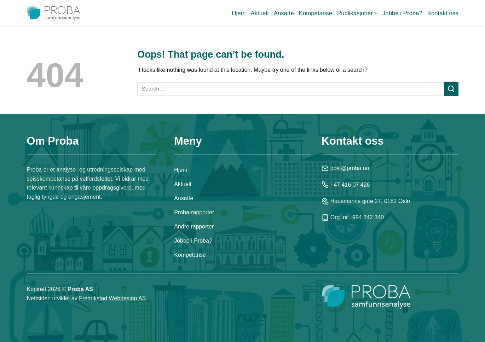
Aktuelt (260, 13)
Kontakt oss (442, 13)
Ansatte (284, 13)
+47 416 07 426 (346, 184)
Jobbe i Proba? (402, 13)
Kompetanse (315, 13)
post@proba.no (345, 168)
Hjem (239, 13)
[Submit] (451, 88)
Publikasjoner (357, 13)
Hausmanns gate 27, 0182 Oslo (366, 201)
